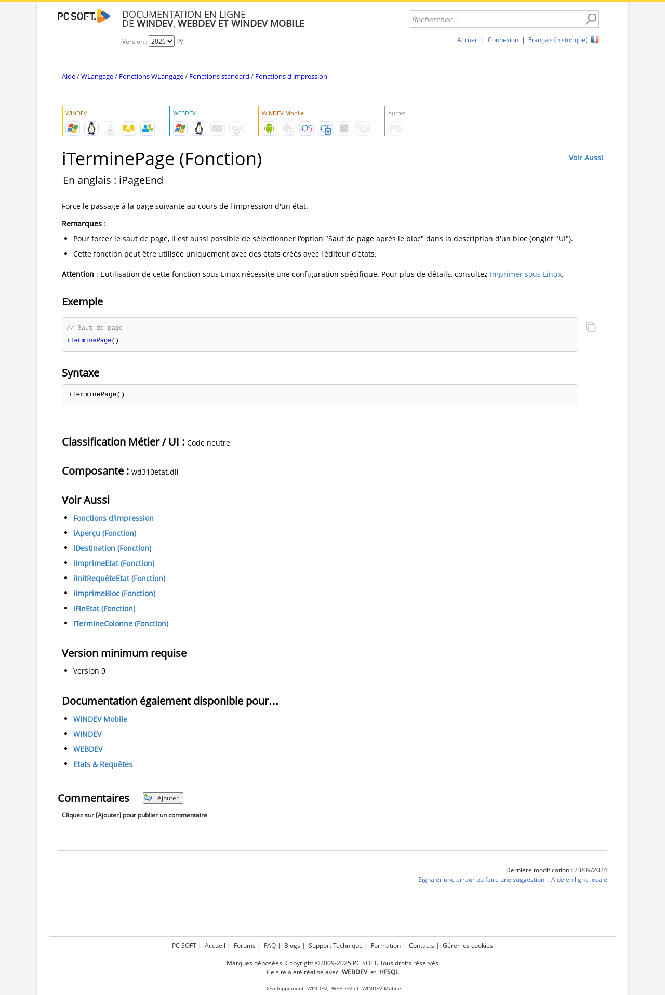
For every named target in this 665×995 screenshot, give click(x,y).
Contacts (421, 945)
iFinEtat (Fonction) (104, 609)
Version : (135, 41)
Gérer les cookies (468, 945)
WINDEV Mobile (100, 720)
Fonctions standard (219, 76)
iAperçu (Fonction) (104, 534)
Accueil (467, 39)
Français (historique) (558, 39)
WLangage (97, 76)
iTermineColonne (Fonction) (120, 624)
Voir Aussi (586, 158)
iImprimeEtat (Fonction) (113, 564)
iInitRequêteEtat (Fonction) (119, 579)
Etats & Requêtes (102, 765)
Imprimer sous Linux (526, 274)
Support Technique (336, 945)
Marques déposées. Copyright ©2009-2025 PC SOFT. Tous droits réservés (332, 963)
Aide (68, 76)
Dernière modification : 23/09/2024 (556, 871)
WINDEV (87, 735)
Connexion (503, 39)
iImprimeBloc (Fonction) (114, 594)
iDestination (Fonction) (112, 549)
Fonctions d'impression (291, 76)
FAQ (270, 945)
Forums (245, 945)
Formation (386, 945)
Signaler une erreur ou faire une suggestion (481, 880)
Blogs (292, 945)
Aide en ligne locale (579, 880)
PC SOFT (184, 945)
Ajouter (161, 799)
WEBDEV (87, 750)
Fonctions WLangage (151, 76)
